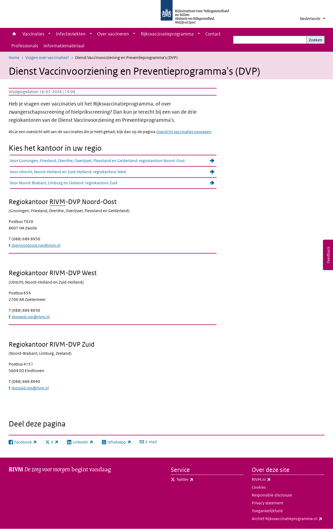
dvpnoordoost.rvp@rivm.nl (36, 245)
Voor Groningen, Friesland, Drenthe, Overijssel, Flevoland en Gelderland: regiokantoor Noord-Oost (97, 160)
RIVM (57, 201)
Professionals (24, 46)
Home (14, 34)
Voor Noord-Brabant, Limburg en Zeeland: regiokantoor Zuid (63, 182)
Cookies (259, 487)
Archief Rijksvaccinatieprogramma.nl (288, 518)
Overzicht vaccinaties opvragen (183, 131)
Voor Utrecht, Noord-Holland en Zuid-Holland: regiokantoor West (68, 171)
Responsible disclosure (272, 495)
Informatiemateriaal (63, 46)
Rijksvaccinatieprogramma (167, 34)
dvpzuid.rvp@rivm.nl (30, 387)
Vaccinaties (33, 34)
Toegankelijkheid (267, 510)
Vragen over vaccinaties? (47, 57)
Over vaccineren (113, 34)
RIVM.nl (273, 479)
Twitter (196, 479)
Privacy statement (267, 502)
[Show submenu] (49, 34)
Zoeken (315, 39)
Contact (213, 34)
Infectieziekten (71, 34)
